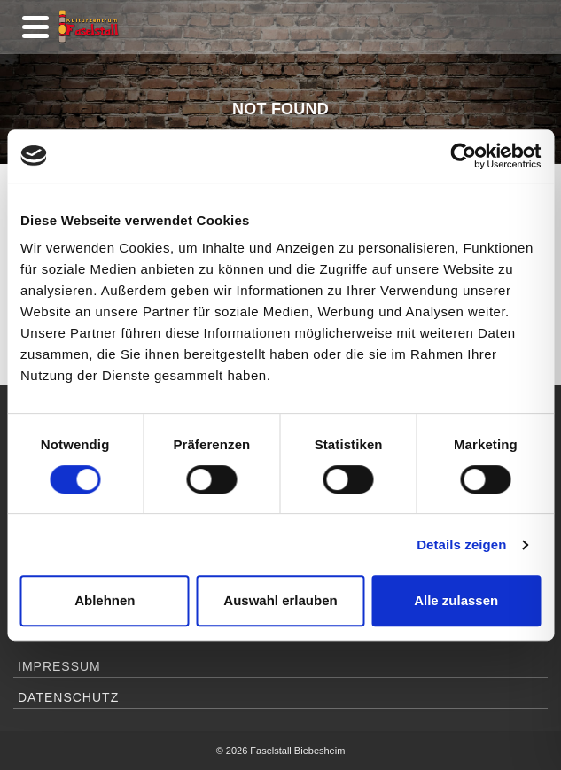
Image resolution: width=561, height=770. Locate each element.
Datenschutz (68, 697)
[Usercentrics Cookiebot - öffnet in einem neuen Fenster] (463, 156)
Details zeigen (461, 544)
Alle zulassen (456, 600)
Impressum (59, 666)
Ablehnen (104, 600)
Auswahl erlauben (280, 600)
